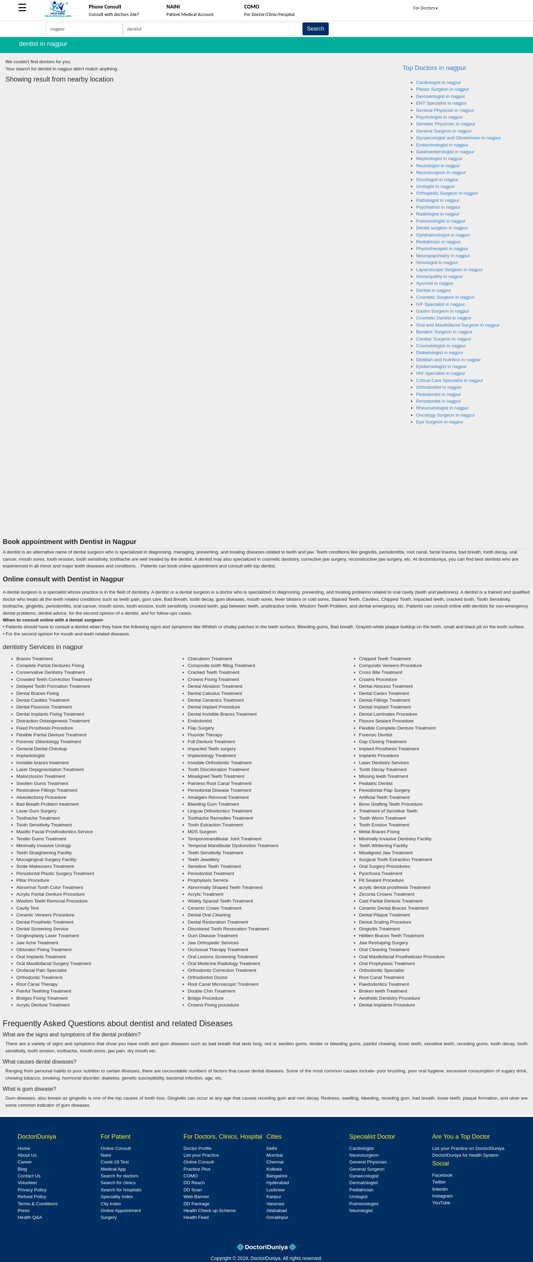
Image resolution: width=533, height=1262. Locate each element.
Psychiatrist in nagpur (438, 207)
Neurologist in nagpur (438, 165)
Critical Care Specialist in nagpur (449, 380)
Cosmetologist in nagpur (441, 345)
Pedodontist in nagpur (438, 394)
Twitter (439, 1182)
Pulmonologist (363, 1203)
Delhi (271, 1148)
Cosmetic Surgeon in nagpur (445, 297)
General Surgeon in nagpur (444, 131)
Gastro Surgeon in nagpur (442, 311)
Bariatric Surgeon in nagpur (444, 331)
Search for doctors (119, 1175)
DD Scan (193, 1189)
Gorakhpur (277, 1217)
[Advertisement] (266, 486)
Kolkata (274, 1169)
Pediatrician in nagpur (438, 241)
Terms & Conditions (38, 1203)
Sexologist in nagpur (437, 262)
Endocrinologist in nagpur (442, 144)
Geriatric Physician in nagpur (445, 123)
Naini (106, 1155)
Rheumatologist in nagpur (442, 407)
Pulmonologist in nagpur (441, 221)
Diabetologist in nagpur (439, 352)
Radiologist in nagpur (438, 213)
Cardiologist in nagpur (438, 82)
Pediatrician (361, 1189)
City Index (111, 1203)
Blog (22, 1169)
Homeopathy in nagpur (439, 276)
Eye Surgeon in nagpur (439, 421)
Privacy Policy (32, 1189)
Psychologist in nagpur (439, 117)
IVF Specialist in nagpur (440, 304)
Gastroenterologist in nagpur (445, 151)
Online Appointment (121, 1210)
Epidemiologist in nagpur (441, 366)
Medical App (113, 1169)
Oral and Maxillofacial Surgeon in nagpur (458, 325)
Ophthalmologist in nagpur (443, 235)
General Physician (368, 1161)
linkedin (440, 1189)
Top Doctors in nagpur (434, 67)
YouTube (441, 1202)
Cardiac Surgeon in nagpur (443, 338)
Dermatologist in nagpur (440, 96)
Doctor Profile (197, 1148)
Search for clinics (118, 1182)
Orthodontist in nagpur (439, 387)
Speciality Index (117, 1196)
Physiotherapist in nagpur (442, 248)
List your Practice (201, 1155)
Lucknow (275, 1189)
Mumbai (274, 1155)
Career (25, 1161)
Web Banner (196, 1196)
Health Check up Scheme (210, 1210)
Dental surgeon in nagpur (442, 227)
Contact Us (29, 1175)
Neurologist (361, 1210)
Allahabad (276, 1210)
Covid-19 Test (115, 1161)
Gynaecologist (364, 1175)
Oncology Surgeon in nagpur (445, 415)
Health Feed (196, 1217)
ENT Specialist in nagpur (441, 103)
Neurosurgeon (364, 1155)
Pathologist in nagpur (438, 200)
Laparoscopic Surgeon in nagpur (449, 269)
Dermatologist (363, 1182)
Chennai (275, 1161)
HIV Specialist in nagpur (440, 373)
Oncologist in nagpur (437, 179)
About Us (27, 1155)
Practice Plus (197, 1169)
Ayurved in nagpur (434, 283)
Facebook (442, 1175)
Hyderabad (277, 1182)
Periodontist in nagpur (438, 401)
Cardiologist (361, 1148)
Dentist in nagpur (433, 290)
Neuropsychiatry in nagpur (443, 255)
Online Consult (116, 1148)
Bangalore (277, 1175)
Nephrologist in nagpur (439, 158)
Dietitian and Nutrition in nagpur (448, 359)
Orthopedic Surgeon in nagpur (447, 193)
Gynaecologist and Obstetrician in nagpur (458, 137)
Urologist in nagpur (435, 186)
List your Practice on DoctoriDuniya (468, 1148)
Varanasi (275, 1203)
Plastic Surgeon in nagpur (442, 89)
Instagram (442, 1195)
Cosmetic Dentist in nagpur (443, 317)
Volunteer (27, 1182)
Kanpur (273, 1196)
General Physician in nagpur (445, 110)
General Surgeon (367, 1169)
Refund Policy (32, 1196)
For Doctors (426, 8)
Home (24, 1148)
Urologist (358, 1196)
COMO (191, 1175)
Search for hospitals (121, 1189)
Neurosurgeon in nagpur (441, 172)
